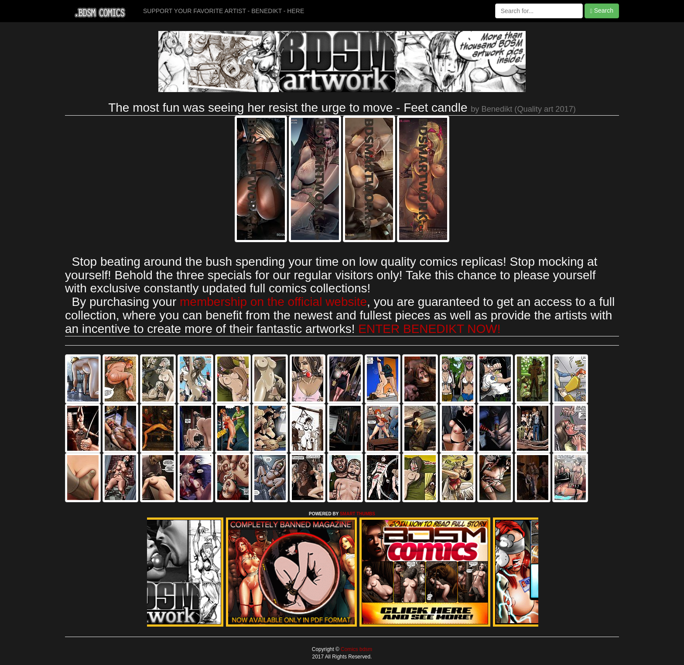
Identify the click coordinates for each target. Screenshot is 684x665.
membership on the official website (273, 302)
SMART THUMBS (357, 513)
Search (601, 10)
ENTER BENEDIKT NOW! (429, 329)
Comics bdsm (355, 649)
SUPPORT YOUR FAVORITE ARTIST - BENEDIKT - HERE (223, 10)
